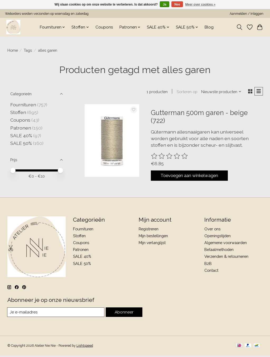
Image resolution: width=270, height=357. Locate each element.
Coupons (104, 27)
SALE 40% (21, 135)
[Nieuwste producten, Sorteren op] (220, 92)
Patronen (20, 128)
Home (12, 50)
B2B (208, 264)
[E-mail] (56, 313)
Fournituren (23, 104)
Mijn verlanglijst (152, 244)
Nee (177, 4)
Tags (28, 50)
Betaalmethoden (219, 251)
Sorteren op (185, 92)
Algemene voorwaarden (225, 244)
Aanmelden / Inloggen (246, 14)
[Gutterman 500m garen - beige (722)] (112, 141)
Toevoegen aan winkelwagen (195, 177)
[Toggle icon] (239, 27)
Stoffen (18, 112)
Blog (209, 27)
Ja (164, 4)
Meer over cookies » (200, 4)
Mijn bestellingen (153, 237)
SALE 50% (21, 143)
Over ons (212, 230)
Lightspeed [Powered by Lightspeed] (84, 347)
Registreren (148, 230)
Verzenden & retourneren (226, 257)
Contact (211, 271)
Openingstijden (217, 237)
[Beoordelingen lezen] (170, 156)
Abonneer (124, 313)
